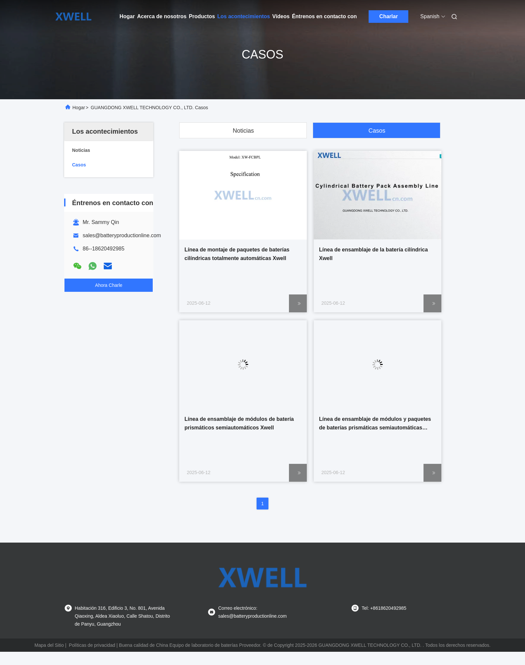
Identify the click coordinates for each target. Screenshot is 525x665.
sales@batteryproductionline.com (122, 235)
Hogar (127, 16)
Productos (202, 16)
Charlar (388, 16)
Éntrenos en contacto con (324, 16)
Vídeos (280, 16)
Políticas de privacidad (92, 645)
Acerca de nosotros (161, 16)
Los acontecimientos (243, 16)
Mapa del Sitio (49, 645)
